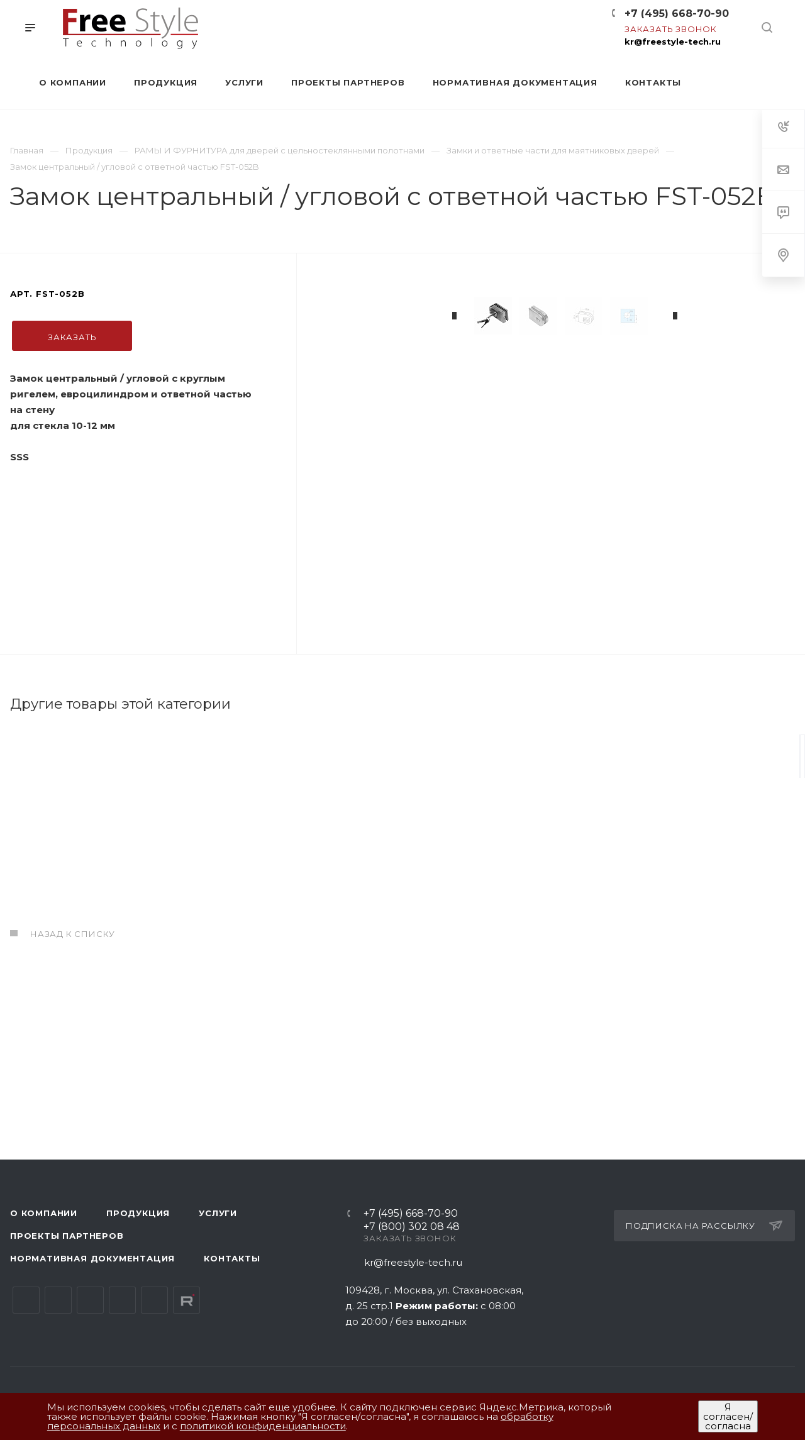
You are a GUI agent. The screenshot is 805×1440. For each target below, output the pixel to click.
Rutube (186, 1300)
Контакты (232, 1259)
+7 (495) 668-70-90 (677, 13)
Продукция (138, 1214)
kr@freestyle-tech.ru (673, 41)
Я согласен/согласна (728, 1416)
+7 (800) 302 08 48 (412, 1227)
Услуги (218, 1214)
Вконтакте (26, 1300)
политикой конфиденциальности (263, 1426)
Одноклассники (122, 1300)
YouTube (90, 1300)
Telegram (58, 1300)
